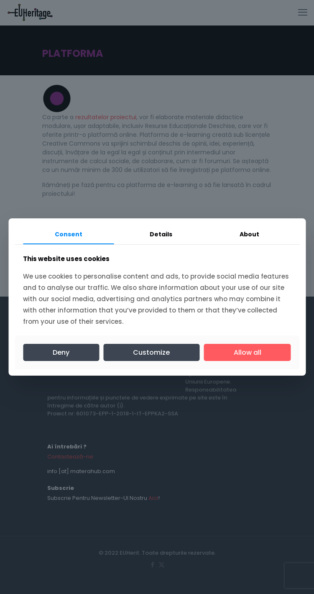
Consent (68, 234)
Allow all (247, 352)
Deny (61, 352)
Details (161, 234)
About (249, 234)
